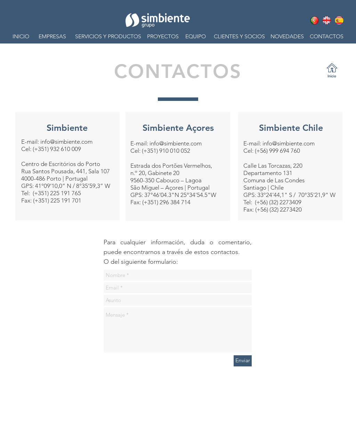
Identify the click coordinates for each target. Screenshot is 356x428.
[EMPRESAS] (52, 36)
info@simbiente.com (66, 141)
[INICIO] (24, 36)
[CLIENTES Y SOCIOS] (239, 36)
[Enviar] (243, 360)
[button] (108, 36)
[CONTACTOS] (324, 36)
